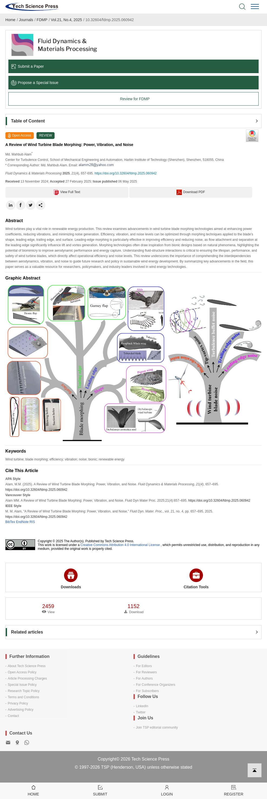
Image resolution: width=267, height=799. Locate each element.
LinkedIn (142, 706)
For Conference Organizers (155, 685)
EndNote (22, 522)
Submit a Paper (27, 66)
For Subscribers (147, 691)
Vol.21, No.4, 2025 (66, 20)
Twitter (140, 712)
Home (10, 20)
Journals (26, 20)
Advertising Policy (21, 710)
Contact (13, 716)
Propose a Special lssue (34, 82)
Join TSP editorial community (157, 727)
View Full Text (67, 192)
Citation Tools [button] (195, 579)
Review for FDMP (135, 99)
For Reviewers (146, 672)
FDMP (42, 20)
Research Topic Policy (24, 691)
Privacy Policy (18, 703)
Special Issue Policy (22, 685)
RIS (32, 522)
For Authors (144, 678)
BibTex (10, 522)
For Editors (144, 666)
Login (167, 790)
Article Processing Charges (27, 678)
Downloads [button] (71, 579)
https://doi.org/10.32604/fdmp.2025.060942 (126, 173)
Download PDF (190, 192)
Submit (100, 790)
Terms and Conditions (23, 697)
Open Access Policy (22, 672)
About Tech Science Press (27, 666)
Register (233, 790)
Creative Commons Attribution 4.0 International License (120, 545)
